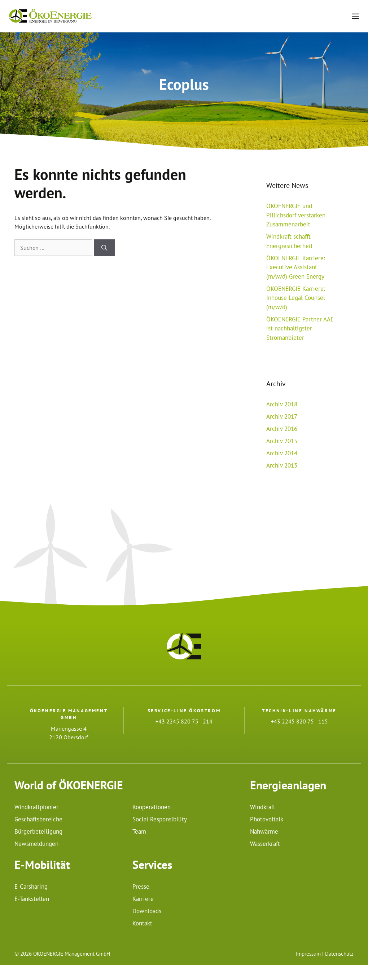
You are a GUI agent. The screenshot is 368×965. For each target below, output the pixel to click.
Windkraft (262, 807)
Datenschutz (339, 953)
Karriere (143, 899)
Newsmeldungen (36, 844)
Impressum (308, 953)
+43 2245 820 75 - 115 (299, 721)
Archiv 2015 (281, 441)
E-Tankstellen (31, 899)
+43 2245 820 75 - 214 (184, 721)
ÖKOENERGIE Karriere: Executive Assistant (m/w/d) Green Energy (295, 267)
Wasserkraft (265, 844)
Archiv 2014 (281, 453)
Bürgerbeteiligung (38, 831)
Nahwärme (264, 831)
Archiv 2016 (281, 429)
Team (139, 831)
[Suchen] (104, 247)
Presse (140, 886)
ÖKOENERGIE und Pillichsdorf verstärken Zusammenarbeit (295, 215)
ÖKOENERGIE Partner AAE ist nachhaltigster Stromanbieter (300, 328)
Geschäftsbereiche (38, 819)
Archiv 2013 (281, 465)
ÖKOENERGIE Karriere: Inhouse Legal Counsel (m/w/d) (295, 298)
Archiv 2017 (281, 416)
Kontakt (142, 923)
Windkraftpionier (36, 807)
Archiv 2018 (281, 404)
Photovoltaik (266, 819)
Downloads (146, 911)
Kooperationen (151, 807)
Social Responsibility (159, 819)
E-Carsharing (31, 886)
